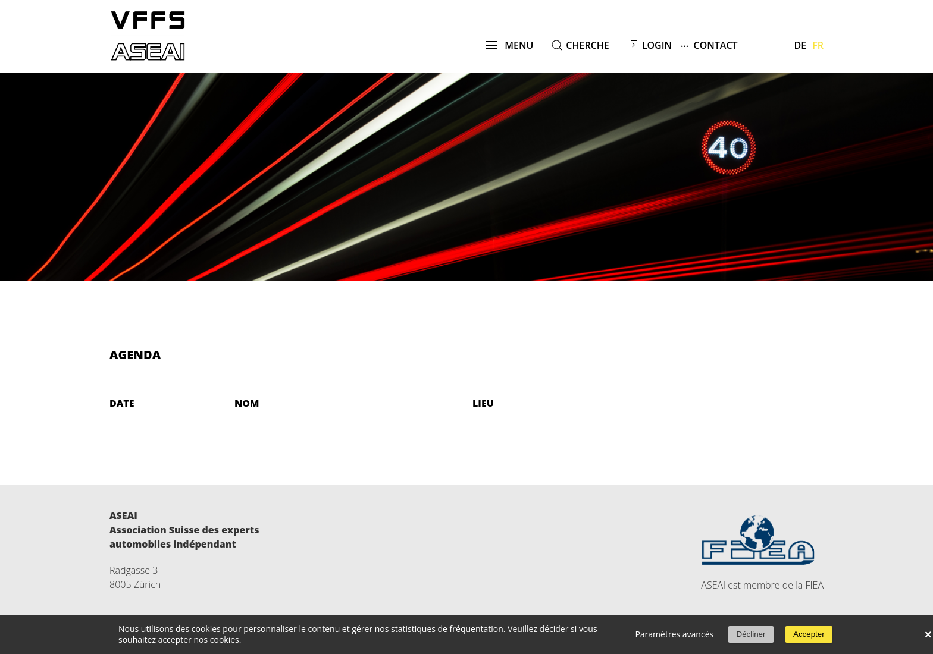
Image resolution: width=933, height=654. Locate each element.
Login (657, 45)
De (800, 45)
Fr (818, 45)
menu (510, 45)
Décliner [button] (751, 634)
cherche (587, 45)
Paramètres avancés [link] (674, 634)
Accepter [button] (809, 634)
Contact (709, 45)
